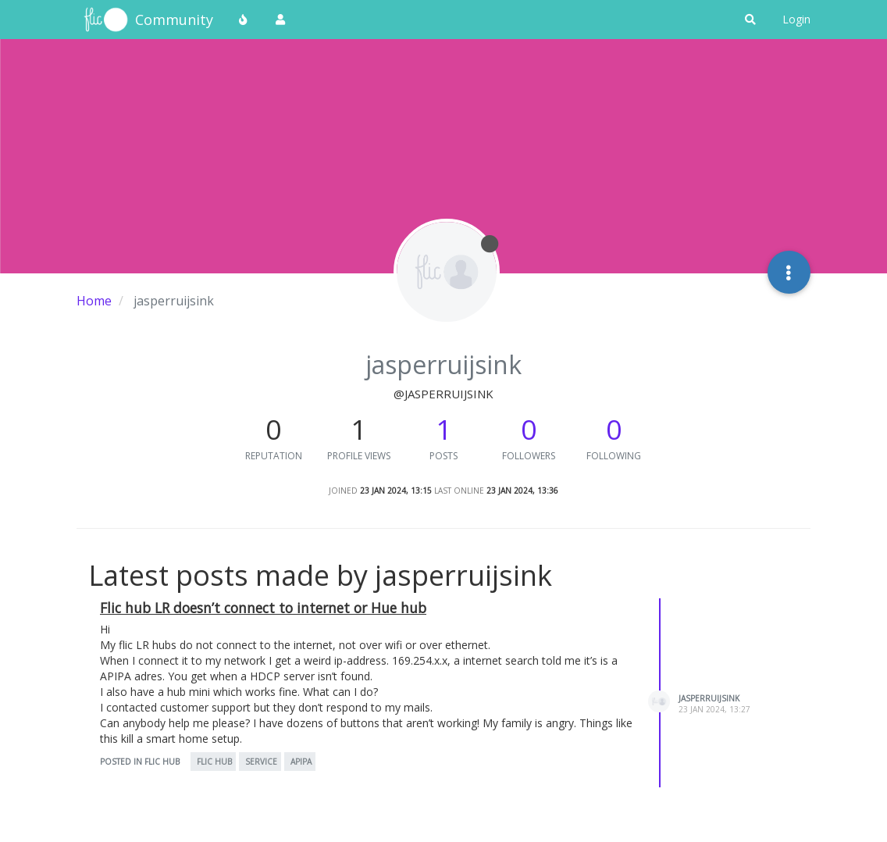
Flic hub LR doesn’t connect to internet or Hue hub (263, 607)
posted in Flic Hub (140, 761)
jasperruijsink (709, 698)
